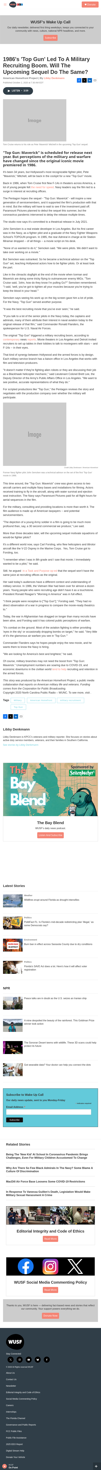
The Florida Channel (15, 1418)
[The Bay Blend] (50, 789)
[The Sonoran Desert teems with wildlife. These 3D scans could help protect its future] (13, 1047)
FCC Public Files (14, 1431)
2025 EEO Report (14, 1444)
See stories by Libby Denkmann (20, 744)
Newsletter (11, 1386)
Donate (91, 4)
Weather (28, 895)
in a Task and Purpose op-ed (40, 570)
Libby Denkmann (54, 78)
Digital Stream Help (15, 1451)
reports (31, 339)
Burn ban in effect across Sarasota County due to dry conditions (58, 944)
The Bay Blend (50, 822)
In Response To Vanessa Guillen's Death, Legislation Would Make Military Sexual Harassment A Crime (48, 1193)
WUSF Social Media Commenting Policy (50, 1282)
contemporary (11, 339)
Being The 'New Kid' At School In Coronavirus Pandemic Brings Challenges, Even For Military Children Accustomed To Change (47, 1156)
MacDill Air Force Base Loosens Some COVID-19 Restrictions (45, 1181)
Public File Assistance (16, 1438)
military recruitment (70, 700)
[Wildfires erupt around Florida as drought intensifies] (13, 900)
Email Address (15, 1107)
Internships (11, 1412)
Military (18, 700)
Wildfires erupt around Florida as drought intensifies (51, 900)
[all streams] (97, 1466)
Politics (28, 917)
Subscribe (50, 37)
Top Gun (18, 707)
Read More (50, 1238)
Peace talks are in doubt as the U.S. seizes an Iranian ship (55, 998)
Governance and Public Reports (21, 1425)
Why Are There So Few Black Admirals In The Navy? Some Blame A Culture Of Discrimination (49, 1170)
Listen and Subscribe (50, 835)
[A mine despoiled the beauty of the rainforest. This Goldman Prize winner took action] (13, 1025)
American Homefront (41, 700)
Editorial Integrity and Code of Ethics (50, 1231)
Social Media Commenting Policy (21, 1399)
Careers (10, 1405)
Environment (30, 940)
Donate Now (50, 1315)
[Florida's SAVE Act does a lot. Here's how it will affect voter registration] (13, 967)
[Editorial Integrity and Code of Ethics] (50, 1215)
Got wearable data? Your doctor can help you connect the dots (57, 1065)
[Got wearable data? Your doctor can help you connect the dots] (13, 1069)
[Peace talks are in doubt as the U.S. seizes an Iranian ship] (13, 1003)
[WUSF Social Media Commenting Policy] (50, 1266)
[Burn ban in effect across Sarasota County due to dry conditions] (13, 945)
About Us (10, 1373)
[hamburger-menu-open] (5, 5)
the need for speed (42, 187)
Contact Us (11, 1379)
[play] (4, 1466)
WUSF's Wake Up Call (50, 22)
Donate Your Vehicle (15, 1457)
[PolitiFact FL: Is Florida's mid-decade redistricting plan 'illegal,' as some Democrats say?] (13, 923)
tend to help (59, 669)
